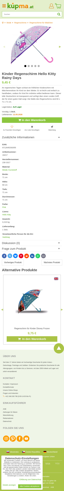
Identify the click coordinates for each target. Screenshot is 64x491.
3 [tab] (32, 66)
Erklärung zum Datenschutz (30, 479)
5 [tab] (39, 66)
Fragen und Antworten (10, 393)
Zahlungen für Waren (10, 412)
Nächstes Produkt (52, 262)
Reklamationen (8, 418)
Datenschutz (7, 421)
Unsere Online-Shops (10, 390)
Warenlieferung (8, 415)
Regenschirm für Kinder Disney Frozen (32, 328)
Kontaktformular (8, 387)
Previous (4, 47)
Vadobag (6, 237)
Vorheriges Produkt (13, 262)
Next (60, 47)
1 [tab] (25, 66)
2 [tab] (29, 66)
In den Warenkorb (31, 120)
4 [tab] (35, 66)
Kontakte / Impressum (10, 384)
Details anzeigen (9, 485)
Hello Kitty (6, 215)
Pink (4, 207)
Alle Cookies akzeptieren (29, 486)
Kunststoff (12, 170)
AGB (4, 409)
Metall (4, 170)
